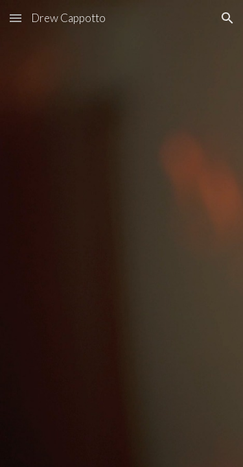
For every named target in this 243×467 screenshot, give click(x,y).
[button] (15, 18)
